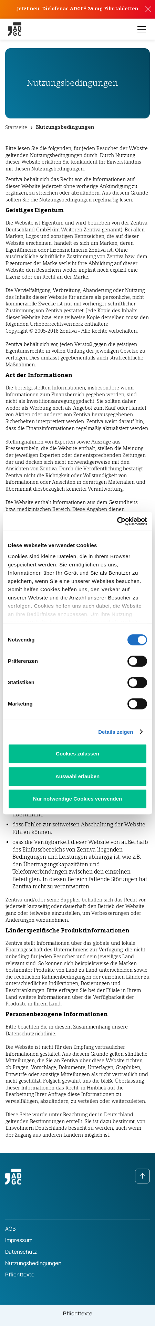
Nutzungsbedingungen (65, 127)
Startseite (16, 127)
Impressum (18, 1240)
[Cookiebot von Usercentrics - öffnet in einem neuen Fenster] (117, 521)
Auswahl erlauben (77, 776)
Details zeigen (115, 732)
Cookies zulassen (77, 753)
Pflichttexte (19, 1274)
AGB (10, 1228)
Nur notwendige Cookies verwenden (77, 799)
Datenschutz (21, 1252)
